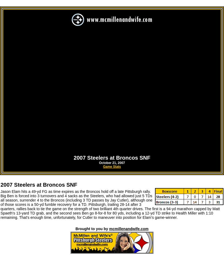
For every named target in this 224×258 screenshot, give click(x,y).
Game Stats (112, 167)
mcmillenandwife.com (128, 229)
